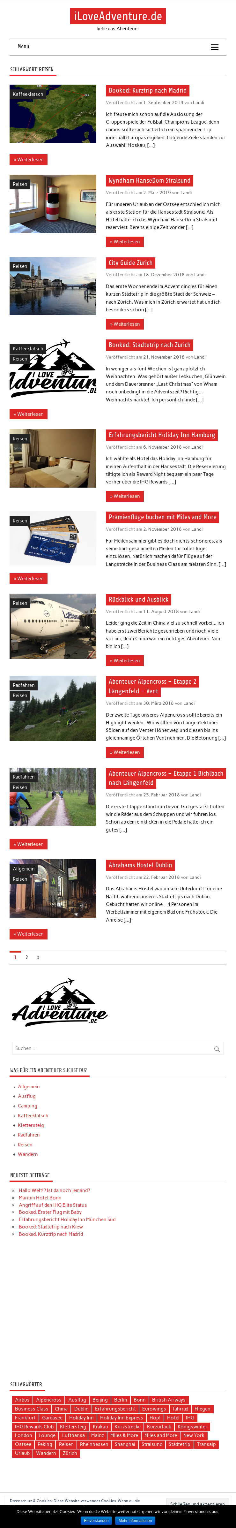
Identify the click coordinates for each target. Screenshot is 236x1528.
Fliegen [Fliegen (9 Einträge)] (202, 1409)
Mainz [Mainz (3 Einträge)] (97, 1435)
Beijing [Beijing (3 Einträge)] (100, 1400)
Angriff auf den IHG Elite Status (53, 1205)
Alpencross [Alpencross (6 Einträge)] (49, 1400)
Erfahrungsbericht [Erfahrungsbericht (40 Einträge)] (115, 1409)
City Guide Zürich (131, 263)
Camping (27, 1106)
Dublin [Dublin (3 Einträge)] (81, 1409)
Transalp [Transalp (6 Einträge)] (206, 1444)
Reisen (20, 184)
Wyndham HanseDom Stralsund (150, 181)
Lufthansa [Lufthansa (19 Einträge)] (73, 1435)
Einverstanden (96, 1520)
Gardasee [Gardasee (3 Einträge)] (52, 1418)
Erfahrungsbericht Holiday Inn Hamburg (162, 435)
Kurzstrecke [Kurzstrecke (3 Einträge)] (127, 1427)
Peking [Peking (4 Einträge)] (45, 1444)
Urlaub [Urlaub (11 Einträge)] (22, 1453)
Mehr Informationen (135, 1520)
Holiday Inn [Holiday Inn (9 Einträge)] (81, 1418)
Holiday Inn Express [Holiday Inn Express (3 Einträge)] (121, 1418)
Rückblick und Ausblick (139, 599)
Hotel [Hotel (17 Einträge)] (173, 1418)
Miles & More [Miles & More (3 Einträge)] (124, 1435)
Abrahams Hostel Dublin (140, 865)
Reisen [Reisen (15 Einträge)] (66, 1444)
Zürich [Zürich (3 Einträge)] (70, 1453)
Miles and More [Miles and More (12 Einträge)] (160, 1435)
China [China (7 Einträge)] (61, 1409)
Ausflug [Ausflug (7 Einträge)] (77, 1400)
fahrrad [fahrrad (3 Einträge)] (180, 1409)
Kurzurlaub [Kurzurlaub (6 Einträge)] (159, 1427)
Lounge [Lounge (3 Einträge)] (47, 1435)
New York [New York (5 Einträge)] (193, 1435)
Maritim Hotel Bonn (40, 1198)
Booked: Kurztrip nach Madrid (148, 91)
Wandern (28, 1154)
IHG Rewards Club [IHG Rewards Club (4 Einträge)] (34, 1427)
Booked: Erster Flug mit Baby (50, 1212)
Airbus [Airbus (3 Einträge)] (22, 1400)
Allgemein (24, 869)
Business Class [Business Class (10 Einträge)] (31, 1409)
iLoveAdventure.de (118, 16)
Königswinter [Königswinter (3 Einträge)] (192, 1427)
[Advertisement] (118, 1312)
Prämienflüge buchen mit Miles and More (163, 517)
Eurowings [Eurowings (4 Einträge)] (154, 1409)
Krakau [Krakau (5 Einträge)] (100, 1427)
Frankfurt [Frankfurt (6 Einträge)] (25, 1418)
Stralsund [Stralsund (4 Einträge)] (152, 1444)
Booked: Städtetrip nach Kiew (51, 1227)
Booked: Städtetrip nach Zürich (150, 345)
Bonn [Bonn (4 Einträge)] (140, 1400)
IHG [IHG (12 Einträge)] (190, 1418)
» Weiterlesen (29, 160)
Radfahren (24, 685)
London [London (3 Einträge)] (23, 1435)
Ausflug (27, 1096)
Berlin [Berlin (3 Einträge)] (120, 1400)
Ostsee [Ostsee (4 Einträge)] (23, 1444)
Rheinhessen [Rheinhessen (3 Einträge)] (94, 1444)
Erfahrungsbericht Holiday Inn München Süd (67, 1219)
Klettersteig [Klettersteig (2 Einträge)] (73, 1427)
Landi (198, 102)
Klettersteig (31, 1125)
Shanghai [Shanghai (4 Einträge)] (125, 1444)
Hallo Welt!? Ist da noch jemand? (54, 1190)
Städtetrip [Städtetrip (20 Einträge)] (179, 1444)
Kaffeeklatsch (28, 94)
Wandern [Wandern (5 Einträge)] (46, 1453)
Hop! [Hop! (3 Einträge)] (155, 1418)
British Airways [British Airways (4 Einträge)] (169, 1400)
